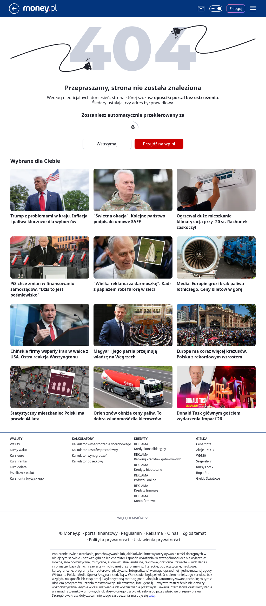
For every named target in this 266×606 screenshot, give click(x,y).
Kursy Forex (204, 467)
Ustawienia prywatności (155, 540)
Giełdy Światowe (208, 478)
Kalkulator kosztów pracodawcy (95, 450)
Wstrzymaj (107, 144)
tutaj (152, 595)
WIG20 (201, 455)
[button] (253, 8)
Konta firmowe (145, 501)
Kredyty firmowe (146, 490)
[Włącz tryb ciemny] (215, 8)
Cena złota (203, 444)
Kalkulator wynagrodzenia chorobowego (101, 444)
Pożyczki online (145, 480)
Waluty (15, 444)
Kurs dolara (18, 467)
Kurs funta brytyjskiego (27, 478)
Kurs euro (17, 455)
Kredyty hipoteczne (148, 469)
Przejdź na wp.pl (159, 144)
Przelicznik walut (22, 472)
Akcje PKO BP (206, 450)
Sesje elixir (203, 461)
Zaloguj (236, 8)
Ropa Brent (204, 472)
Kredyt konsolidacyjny (150, 449)
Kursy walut (18, 450)
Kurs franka (18, 461)
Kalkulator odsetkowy (87, 461)
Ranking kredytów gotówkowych (157, 459)
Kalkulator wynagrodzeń (90, 455)
